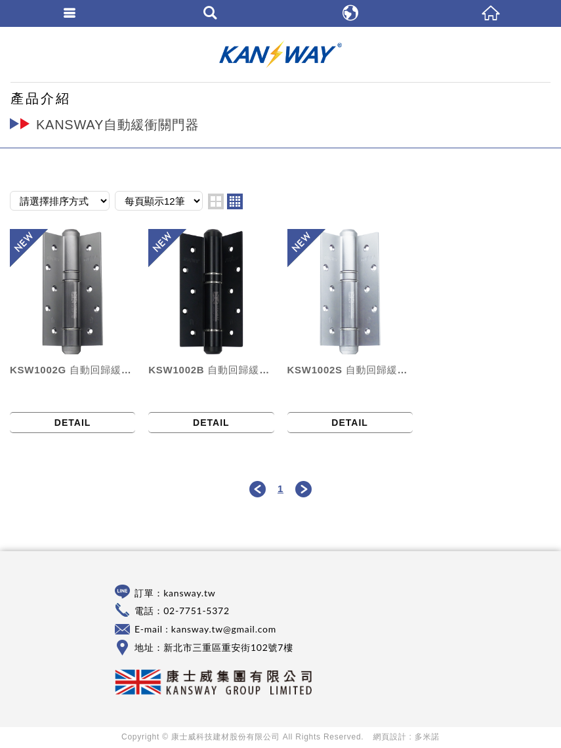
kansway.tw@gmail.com (223, 628)
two (216, 201)
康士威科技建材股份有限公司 (280, 54)
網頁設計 (390, 736)
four (235, 201)
